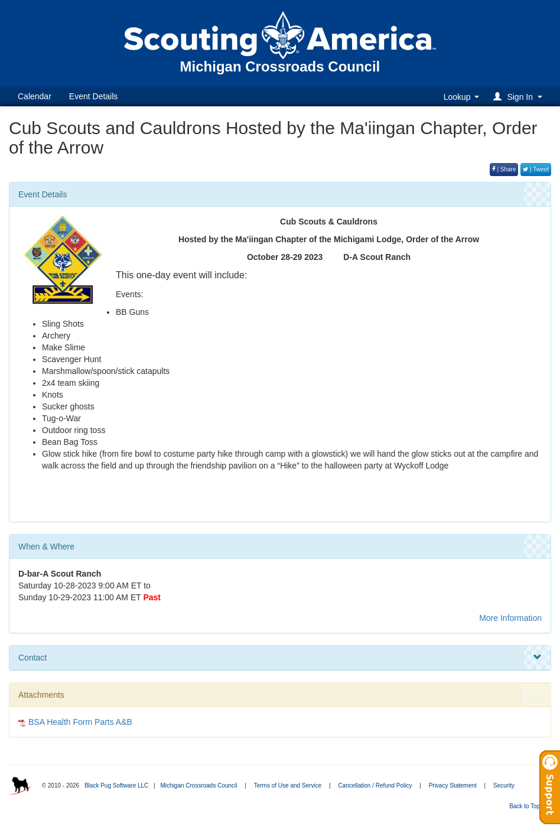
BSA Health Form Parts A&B (80, 722)
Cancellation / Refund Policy (375, 785)
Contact (280, 657)
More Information (510, 618)
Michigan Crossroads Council (198, 785)
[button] (519, 96)
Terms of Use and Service (288, 785)
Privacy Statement (453, 785)
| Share (504, 169)
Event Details (93, 96)
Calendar (34, 96)
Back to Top (528, 806)
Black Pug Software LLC (116, 785)
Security (504, 785)
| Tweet (536, 169)
